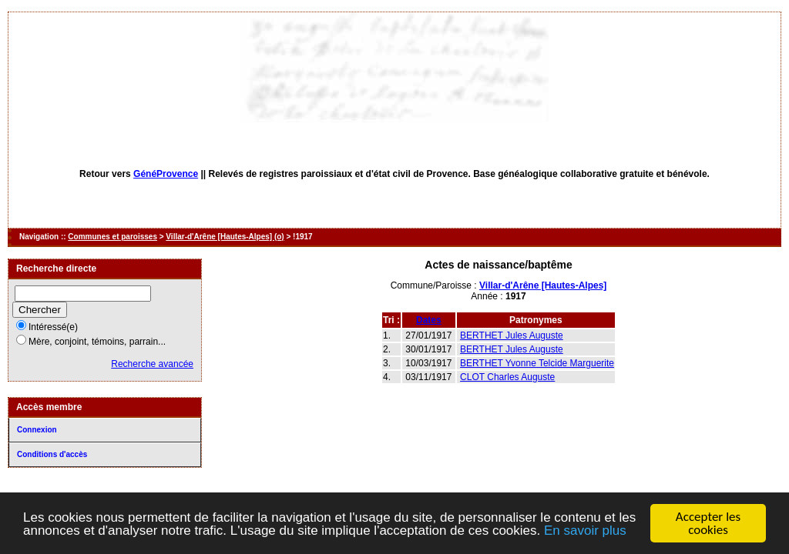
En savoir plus (585, 531)
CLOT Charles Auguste (507, 377)
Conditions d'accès (52, 454)
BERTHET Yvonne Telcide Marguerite (537, 363)
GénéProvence (165, 174)
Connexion (37, 430)
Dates (429, 320)
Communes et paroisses (112, 236)
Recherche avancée (152, 364)
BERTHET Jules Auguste (511, 335)
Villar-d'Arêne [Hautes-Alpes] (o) (225, 236)
